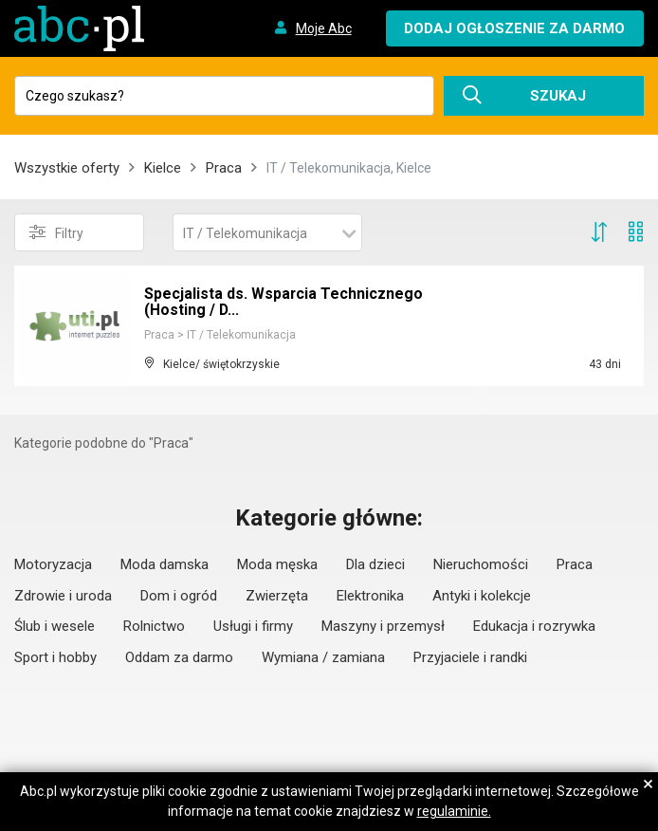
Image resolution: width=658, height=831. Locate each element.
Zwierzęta (277, 595)
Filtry (56, 232)
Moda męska (277, 564)
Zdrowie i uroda (63, 595)
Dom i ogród (178, 595)
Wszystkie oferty (66, 167)
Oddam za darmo (179, 657)
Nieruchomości (480, 564)
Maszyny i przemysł (383, 626)
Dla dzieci (375, 564)
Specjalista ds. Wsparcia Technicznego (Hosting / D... (284, 302)
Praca (224, 167)
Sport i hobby (55, 657)
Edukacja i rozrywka (534, 626)
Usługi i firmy (253, 626)
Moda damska (164, 564)
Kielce (162, 167)
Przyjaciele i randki (470, 657)
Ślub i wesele (54, 626)
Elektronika (370, 595)
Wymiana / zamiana (323, 657)
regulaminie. (454, 811)
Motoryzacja (53, 564)
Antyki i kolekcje (481, 595)
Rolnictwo (154, 626)
